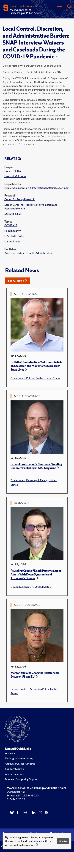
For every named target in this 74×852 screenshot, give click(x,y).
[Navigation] (59, 6)
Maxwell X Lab (12, 214)
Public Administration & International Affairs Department (36, 188)
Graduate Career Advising (20, 763)
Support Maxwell (15, 769)
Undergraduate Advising (19, 758)
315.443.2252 (16, 799)
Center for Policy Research (19, 199)
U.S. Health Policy (14, 236)
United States (12, 241)
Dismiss (62, 841)
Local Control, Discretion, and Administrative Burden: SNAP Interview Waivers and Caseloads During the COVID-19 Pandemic (36, 42)
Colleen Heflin (12, 171)
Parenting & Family (36, 480)
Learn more (28, 845)
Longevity (28, 587)
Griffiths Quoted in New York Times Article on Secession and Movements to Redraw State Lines (36, 365)
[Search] (69, 7)
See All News (17, 280)
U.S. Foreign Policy (38, 689)
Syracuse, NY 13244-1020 (23, 795)
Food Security (12, 230)
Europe (15, 689)
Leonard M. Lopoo (15, 176)
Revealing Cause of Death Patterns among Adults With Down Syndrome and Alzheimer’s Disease (36, 574)
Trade (23, 689)
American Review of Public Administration (28, 253)
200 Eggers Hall (16, 791)
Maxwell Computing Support (22, 779)
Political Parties (34, 378)
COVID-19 (10, 225)
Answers (10, 753)
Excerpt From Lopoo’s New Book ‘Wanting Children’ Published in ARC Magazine (36, 466)
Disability (16, 587)
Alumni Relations (14, 774)
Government (18, 378)
